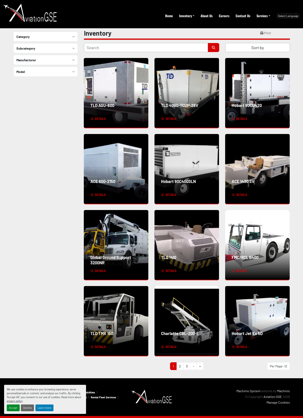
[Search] (146, 47)
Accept (13, 407)
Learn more (44, 407)
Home (169, 15)
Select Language (288, 16)
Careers (224, 15)
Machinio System (248, 391)
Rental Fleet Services (103, 397)
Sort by (257, 47)
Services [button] (262, 15)
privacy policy (14, 401)
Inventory (185, 15)
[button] (186, 15)
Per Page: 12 (278, 366)
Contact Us (243, 15)
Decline (27, 407)
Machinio (283, 391)
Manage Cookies (278, 402)
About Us (207, 15)
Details (100, 118)
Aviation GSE (272, 397)
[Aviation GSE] (151, 397)
